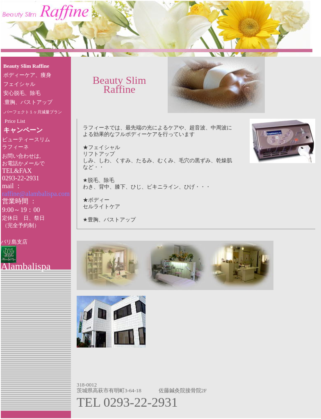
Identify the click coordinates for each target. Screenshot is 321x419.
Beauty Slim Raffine (26, 66)
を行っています (176, 134)
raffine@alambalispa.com (36, 193)
